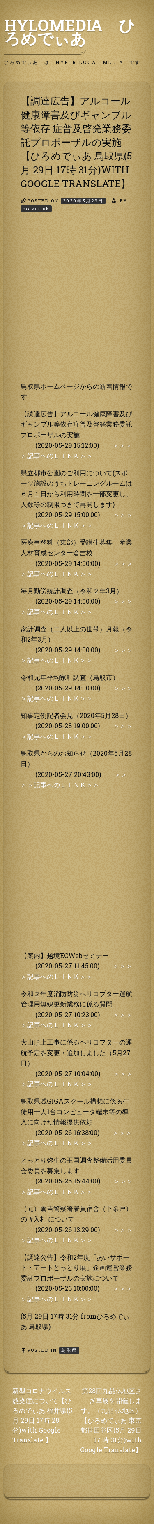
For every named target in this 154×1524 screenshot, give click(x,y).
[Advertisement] (77, 304)
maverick (36, 208)
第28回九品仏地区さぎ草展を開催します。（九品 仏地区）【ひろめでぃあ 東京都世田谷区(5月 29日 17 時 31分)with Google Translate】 (111, 1420)
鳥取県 (69, 1350)
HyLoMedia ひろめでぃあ (69, 31)
